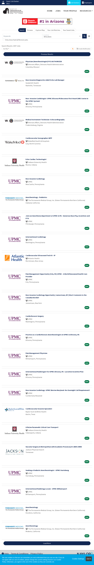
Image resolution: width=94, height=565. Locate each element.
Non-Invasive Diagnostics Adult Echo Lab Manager (45, 80)
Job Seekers (73, 2)
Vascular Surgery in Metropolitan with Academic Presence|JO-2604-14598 (54, 447)
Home (49, 11)
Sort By (5, 49)
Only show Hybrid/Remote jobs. (16, 40)
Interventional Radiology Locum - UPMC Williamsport (46, 489)
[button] (89, 36)
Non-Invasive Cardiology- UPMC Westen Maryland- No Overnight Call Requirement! (58, 390)
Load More (47, 543)
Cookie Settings (78, 559)
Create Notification (83, 49)
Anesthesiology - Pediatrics (36, 197)
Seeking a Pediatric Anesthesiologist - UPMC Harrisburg (47, 470)
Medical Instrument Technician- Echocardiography (45, 119)
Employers (87, 2)
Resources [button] (85, 11)
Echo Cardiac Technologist (36, 159)
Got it (89, 559)
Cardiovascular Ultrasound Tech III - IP (40, 255)
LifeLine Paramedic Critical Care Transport (42, 427)
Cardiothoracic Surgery (35, 316)
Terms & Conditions (19, 553)
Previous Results (47, 54)
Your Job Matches (53, 30)
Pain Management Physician (36, 353)
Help (5, 553)
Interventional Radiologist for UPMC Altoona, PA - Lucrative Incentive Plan (54, 372)
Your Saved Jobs (68, 30)
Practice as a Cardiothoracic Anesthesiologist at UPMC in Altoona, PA (52, 335)
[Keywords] (22, 36)
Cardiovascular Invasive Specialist (39, 409)
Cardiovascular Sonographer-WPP (39, 138)
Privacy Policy (37, 553)
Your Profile (70, 11)
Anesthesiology (32, 507)
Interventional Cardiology (36, 237)
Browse (30, 30)
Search (22, 30)
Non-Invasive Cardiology (35, 179)
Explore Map (40, 30)
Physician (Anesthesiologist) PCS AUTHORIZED (44, 61)
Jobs (57, 11)
